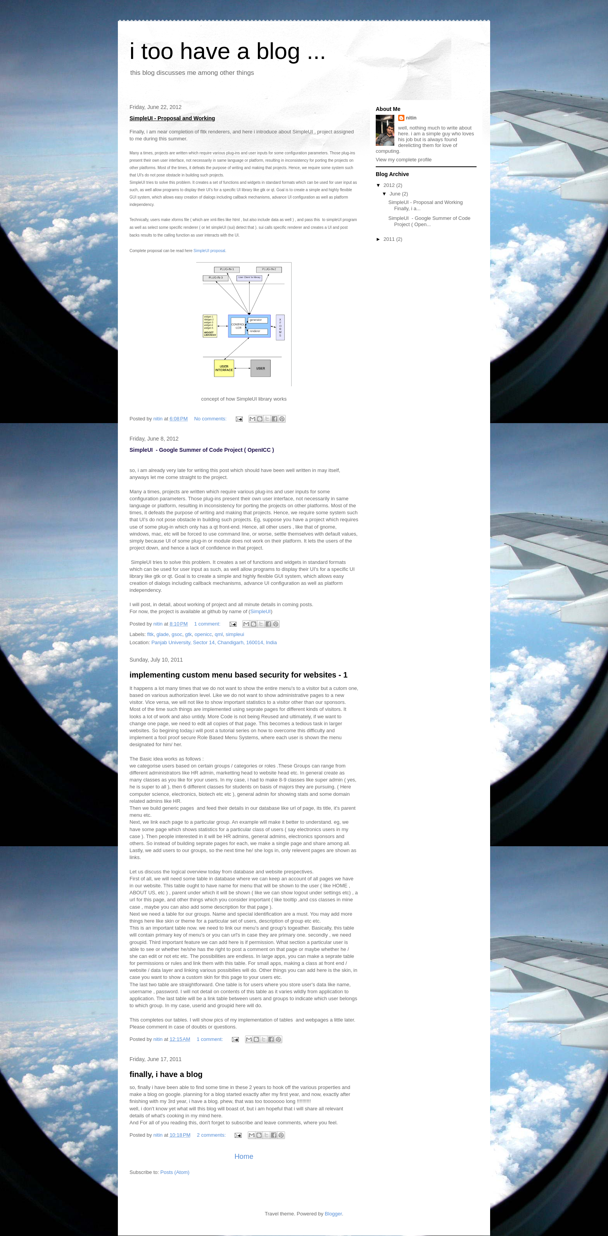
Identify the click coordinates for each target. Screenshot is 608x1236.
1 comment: (208, 624)
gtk (188, 634)
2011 (389, 239)
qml (219, 634)
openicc (203, 634)
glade (162, 634)
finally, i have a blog (166, 1074)
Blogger (333, 1214)
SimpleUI (260, 611)
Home (244, 1156)
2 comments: (212, 1135)
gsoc (176, 634)
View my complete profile (404, 159)
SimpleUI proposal (209, 251)
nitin (411, 118)
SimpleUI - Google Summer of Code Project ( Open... (429, 221)
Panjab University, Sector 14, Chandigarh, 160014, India (214, 642)
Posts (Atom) (175, 1172)
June (396, 194)
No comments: (211, 419)
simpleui (235, 634)
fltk (150, 634)
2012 (389, 185)
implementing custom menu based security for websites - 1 (238, 675)
